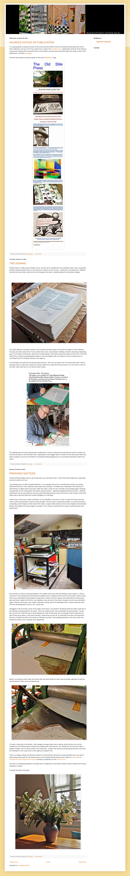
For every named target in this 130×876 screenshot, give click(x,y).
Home (48, 862)
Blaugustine (49, 57)
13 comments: (39, 856)
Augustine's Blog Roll (103, 42)
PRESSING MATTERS (22, 473)
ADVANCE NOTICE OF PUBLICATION (31, 42)
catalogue (28, 53)
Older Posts (82, 862)
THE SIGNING (17, 263)
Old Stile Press (56, 49)
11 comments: (38, 464)
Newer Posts (14, 862)
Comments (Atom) (23, 865)
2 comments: (38, 254)
